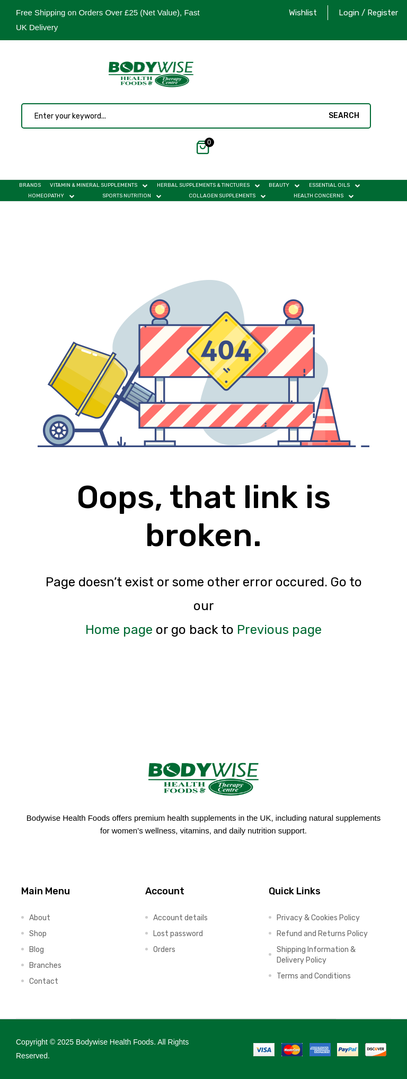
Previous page (279, 629)
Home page (119, 629)
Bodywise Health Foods (115, 1042)
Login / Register (368, 12)
